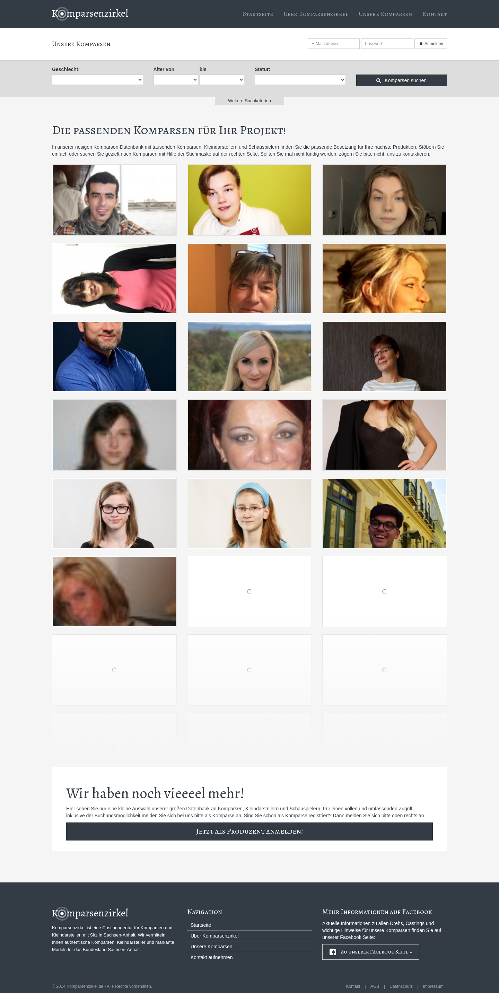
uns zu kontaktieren (408, 154)
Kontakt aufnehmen (212, 957)
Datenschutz (401, 986)
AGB (374, 986)
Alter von (164, 69)
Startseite (258, 14)
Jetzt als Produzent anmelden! (249, 831)
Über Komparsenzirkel (315, 14)
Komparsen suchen (401, 80)
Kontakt (434, 14)
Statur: (262, 69)
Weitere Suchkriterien (249, 100)
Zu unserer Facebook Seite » (371, 952)
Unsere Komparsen (385, 14)
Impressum (433, 986)
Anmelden (430, 43)
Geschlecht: (66, 69)
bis (203, 69)
